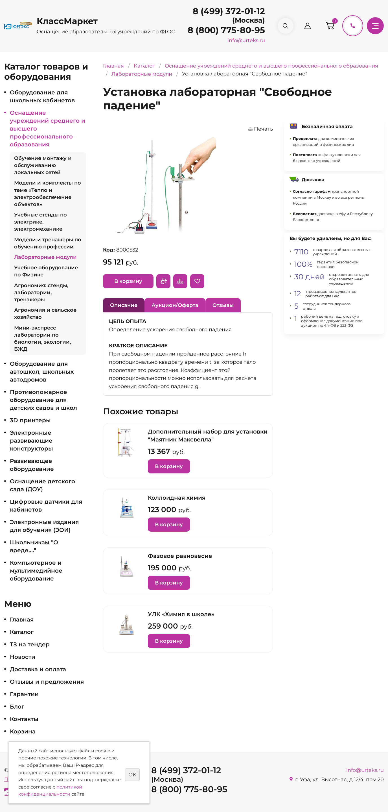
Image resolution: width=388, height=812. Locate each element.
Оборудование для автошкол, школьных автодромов (42, 371)
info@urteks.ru (245, 40)
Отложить (197, 281)
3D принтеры (30, 420)
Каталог (22, 632)
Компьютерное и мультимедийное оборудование (36, 570)
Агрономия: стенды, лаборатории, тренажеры (41, 292)
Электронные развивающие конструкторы (31, 440)
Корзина (23, 731)
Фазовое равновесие (180, 556)
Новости (22, 656)
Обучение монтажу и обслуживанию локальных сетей (43, 165)
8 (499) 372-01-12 (228, 11)
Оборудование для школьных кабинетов (42, 96)
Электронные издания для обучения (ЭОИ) (44, 526)
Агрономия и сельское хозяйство (45, 313)
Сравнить (180, 281)
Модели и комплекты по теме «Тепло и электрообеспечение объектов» (47, 193)
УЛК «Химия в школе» (181, 614)
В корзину (128, 281)
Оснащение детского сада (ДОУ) (42, 485)
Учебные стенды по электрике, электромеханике (40, 222)
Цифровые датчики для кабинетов (46, 505)
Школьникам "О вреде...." (34, 546)
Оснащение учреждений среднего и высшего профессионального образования (47, 128)
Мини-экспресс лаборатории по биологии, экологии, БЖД (42, 338)
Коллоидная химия (176, 497)
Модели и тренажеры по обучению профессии (47, 243)
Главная (22, 619)
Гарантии (24, 694)
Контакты (24, 719)
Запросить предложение (163, 281)
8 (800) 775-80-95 (225, 30)
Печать (263, 129)
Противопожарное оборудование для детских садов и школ (43, 400)
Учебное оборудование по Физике (46, 271)
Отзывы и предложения (47, 681)
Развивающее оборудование (32, 465)
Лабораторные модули (45, 257)
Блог (17, 706)
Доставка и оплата (38, 669)
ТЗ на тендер (30, 644)
